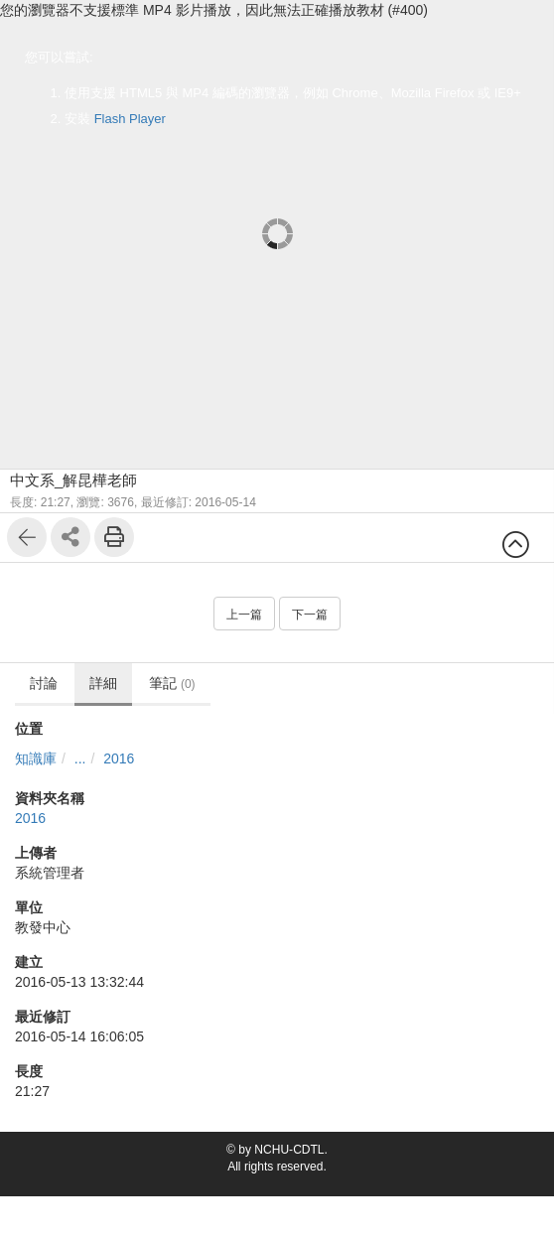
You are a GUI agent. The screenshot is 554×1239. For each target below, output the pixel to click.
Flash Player (130, 118)
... (80, 758)
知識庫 (36, 758)
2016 (118, 758)
